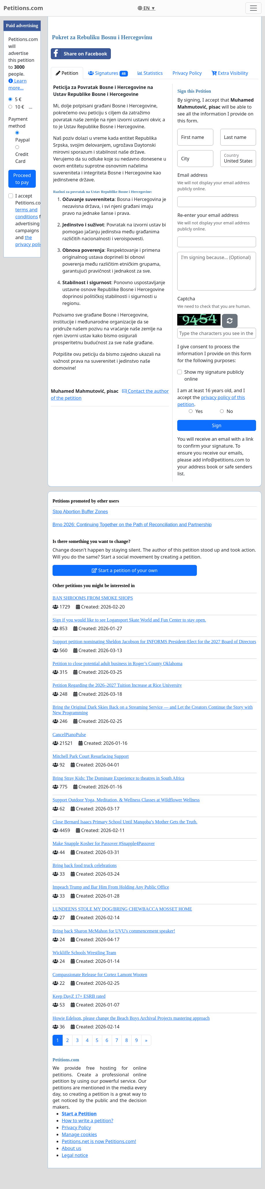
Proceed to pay (22, 178)
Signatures (108, 73)
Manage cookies (79, 1134)
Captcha (186, 298)
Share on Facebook (79, 54)
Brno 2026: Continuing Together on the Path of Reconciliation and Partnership (132, 524)
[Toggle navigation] (253, 8)
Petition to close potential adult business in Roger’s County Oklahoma (117, 663)
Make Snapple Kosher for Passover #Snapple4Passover (104, 843)
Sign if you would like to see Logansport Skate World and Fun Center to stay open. (129, 619)
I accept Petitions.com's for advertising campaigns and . (31, 220)
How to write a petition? (87, 1120)
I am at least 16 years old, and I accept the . (211, 397)
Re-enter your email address (207, 215)
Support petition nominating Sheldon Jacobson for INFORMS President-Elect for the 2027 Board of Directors (154, 641)
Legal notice (75, 1155)
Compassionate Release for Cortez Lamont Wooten (100, 974)
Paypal (22, 140)
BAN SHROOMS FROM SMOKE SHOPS (93, 598)
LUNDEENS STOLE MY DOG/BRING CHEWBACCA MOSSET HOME (122, 909)
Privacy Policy (187, 73)
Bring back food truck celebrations (85, 865)
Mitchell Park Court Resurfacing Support (91, 756)
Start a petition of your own (124, 570)
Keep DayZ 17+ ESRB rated (79, 996)
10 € (19, 107)
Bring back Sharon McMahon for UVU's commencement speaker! (114, 931)
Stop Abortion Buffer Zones (80, 511)
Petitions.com (23, 8)
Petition (67, 73)
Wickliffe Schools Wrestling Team (84, 952)
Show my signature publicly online (213, 375)
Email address (192, 175)
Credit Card (21, 157)
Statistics (150, 73)
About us (71, 1148)
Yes (199, 411)
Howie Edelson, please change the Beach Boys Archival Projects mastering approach (131, 1018)
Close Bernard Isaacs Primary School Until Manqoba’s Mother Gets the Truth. (125, 821)
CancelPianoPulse (69, 734)
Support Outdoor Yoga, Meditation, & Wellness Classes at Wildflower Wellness (126, 799)
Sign (216, 425)
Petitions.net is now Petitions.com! (99, 1141)
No (230, 411)
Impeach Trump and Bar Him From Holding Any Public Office (111, 887)
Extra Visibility (230, 73)
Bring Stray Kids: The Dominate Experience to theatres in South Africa (118, 778)
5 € (18, 99)
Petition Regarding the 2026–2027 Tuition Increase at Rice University (117, 685)
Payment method (17, 122)
